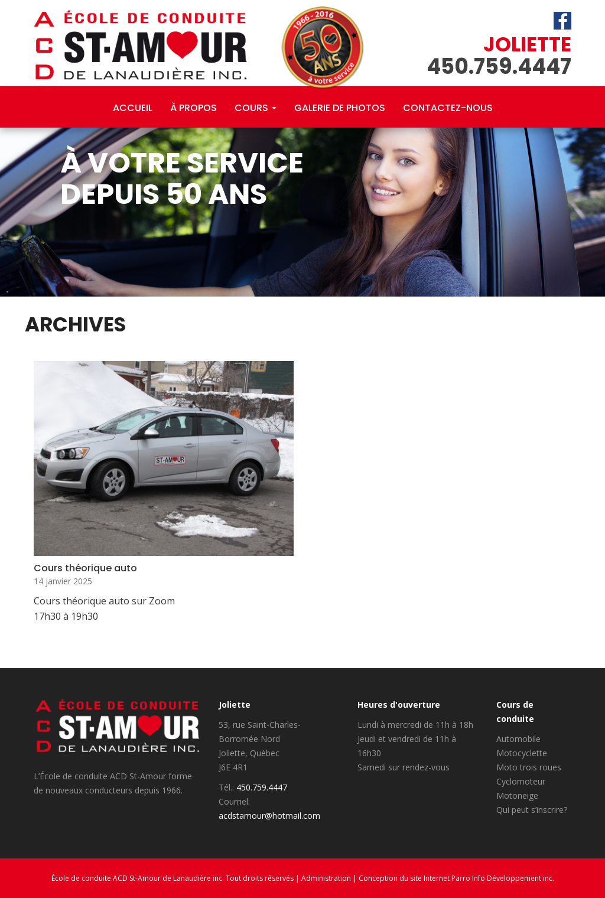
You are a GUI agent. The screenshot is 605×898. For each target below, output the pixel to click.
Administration (326, 878)
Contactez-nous (448, 108)
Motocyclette (521, 753)
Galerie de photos (339, 108)
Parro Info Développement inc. (502, 878)
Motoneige (517, 795)
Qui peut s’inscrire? (531, 809)
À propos (193, 108)
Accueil (132, 108)
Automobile (518, 738)
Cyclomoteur (520, 781)
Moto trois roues (528, 767)
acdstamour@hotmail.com (269, 815)
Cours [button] (256, 108)
